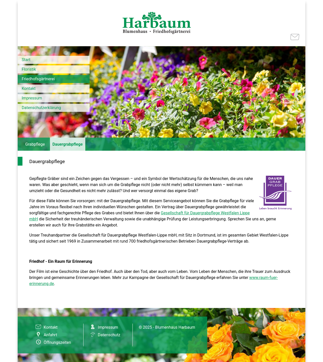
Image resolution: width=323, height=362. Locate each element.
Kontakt (29, 88)
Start (26, 59)
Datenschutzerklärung (41, 107)
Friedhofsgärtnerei (38, 78)
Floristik (29, 69)
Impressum (32, 98)
